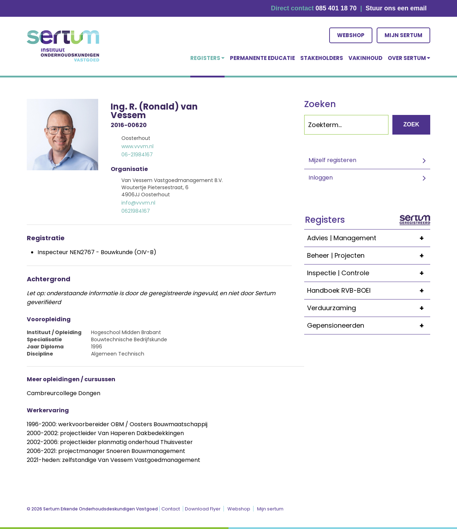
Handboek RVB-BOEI (368, 290)
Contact (170, 508)
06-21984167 (137, 154)
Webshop (351, 35)
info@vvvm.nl (138, 202)
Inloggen (320, 177)
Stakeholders (321, 58)
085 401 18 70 (336, 8)
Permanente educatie (262, 58)
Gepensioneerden (368, 325)
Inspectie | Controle (368, 273)
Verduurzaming (368, 308)
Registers (207, 58)
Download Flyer (203, 508)
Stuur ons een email (396, 8)
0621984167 (135, 211)
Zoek (411, 124)
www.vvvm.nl (137, 146)
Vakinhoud (365, 58)
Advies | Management (368, 238)
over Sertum (409, 58)
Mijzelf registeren (332, 160)
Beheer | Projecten (368, 255)
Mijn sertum (403, 35)
